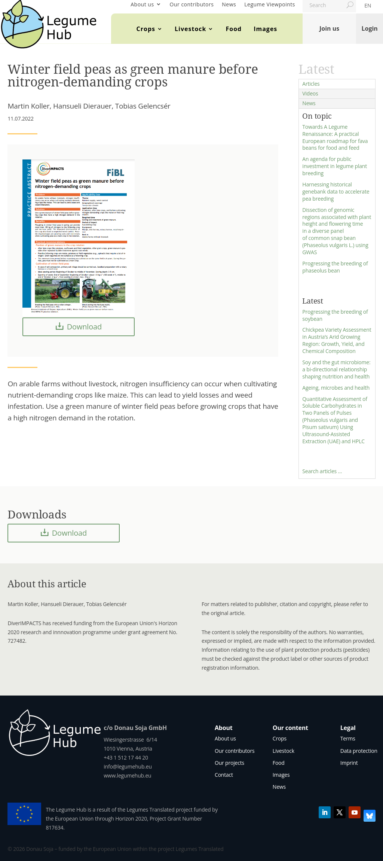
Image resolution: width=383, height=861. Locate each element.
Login (369, 28)
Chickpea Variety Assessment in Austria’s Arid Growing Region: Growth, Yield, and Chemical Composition (336, 340)
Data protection (358, 750)
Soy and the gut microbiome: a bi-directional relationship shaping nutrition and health (336, 369)
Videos (310, 93)
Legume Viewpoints (269, 4)
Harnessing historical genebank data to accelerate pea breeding (335, 191)
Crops (146, 29)
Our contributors (192, 4)
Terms (347, 738)
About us (142, 4)
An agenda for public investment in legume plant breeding (334, 166)
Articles (310, 83)
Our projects (229, 762)
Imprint (349, 762)
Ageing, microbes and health (336, 387)
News (229, 4)
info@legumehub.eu (128, 766)
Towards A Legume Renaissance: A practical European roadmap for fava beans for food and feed (335, 137)
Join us (329, 28)
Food (234, 29)
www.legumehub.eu (127, 775)
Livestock (190, 29)
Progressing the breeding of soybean (335, 315)
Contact (224, 774)
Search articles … (322, 471)
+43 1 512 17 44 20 (126, 757)
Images (265, 29)
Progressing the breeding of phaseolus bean (335, 267)
